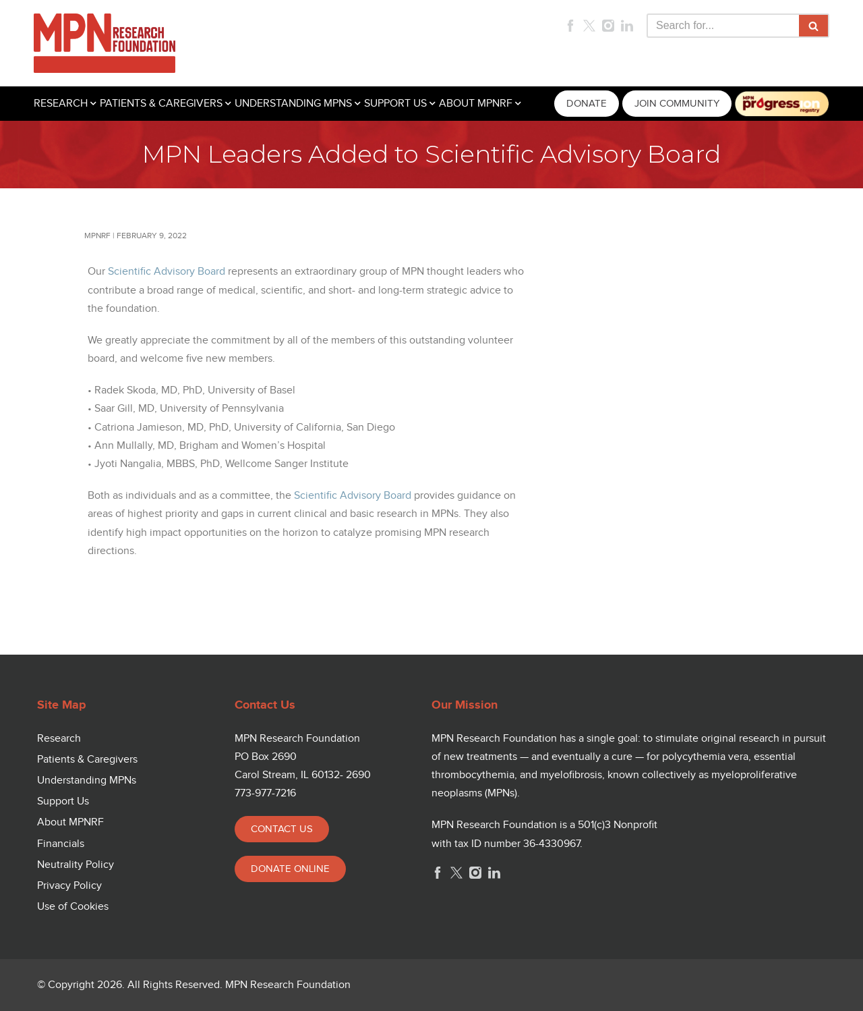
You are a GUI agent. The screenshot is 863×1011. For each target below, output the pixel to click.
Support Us (63, 801)
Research (59, 738)
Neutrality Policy (75, 864)
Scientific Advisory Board (166, 271)
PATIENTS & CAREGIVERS (161, 103)
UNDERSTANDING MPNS (293, 103)
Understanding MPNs (86, 780)
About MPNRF (70, 822)
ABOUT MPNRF (475, 103)
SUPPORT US (395, 103)
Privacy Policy (69, 885)
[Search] (723, 25)
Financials (60, 844)
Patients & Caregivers (87, 759)
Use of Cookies (73, 906)
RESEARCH (61, 103)
